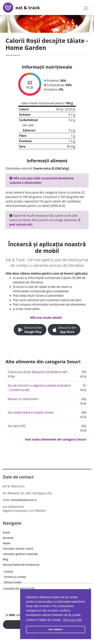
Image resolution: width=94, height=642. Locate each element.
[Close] (89, 589)
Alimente (8, 538)
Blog (5, 559)
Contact (8, 571)
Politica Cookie (12, 582)
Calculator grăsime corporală (20, 554)
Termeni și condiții (15, 577)
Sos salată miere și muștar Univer (31, 412)
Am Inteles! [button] (55, 629)
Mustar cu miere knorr (23, 399)
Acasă (6, 532)
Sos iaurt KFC (17, 426)
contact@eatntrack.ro (24, 500)
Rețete (7, 543)
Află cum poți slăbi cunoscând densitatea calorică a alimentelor (41, 180)
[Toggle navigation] (86, 8)
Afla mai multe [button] (72, 619)
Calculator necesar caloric (18, 548)
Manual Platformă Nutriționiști (21, 564)
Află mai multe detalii (46, 318)
